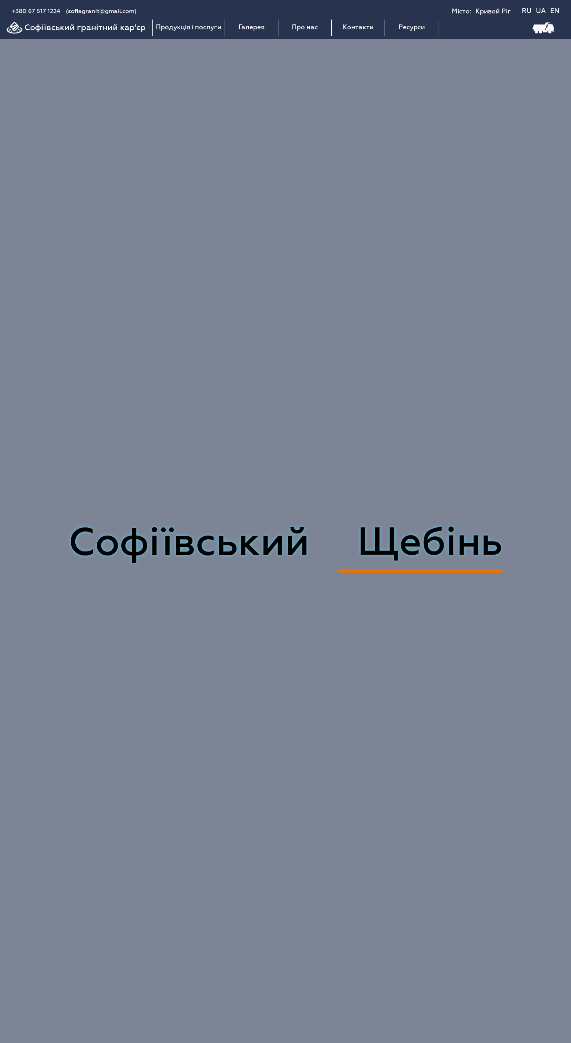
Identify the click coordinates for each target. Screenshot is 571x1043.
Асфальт (420, 544)
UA (541, 11)
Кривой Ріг (493, 12)
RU (527, 11)
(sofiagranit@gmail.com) (101, 11)
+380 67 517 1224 (36, 11)
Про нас (305, 27)
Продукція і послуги (188, 27)
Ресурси (411, 27)
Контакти (358, 27)
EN (554, 11)
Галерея (251, 27)
